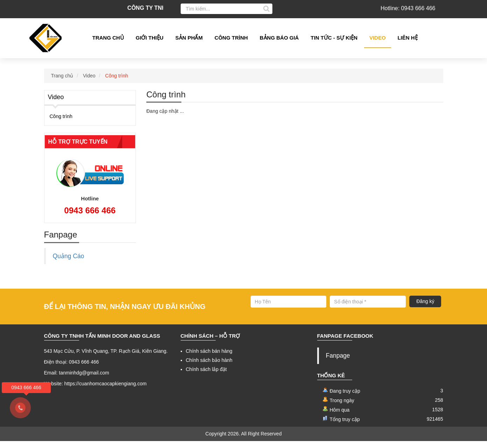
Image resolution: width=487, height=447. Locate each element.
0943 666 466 (90, 216)
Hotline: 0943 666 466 (408, 8)
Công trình (116, 81)
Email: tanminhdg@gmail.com (76, 379)
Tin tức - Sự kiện (334, 38)
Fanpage (338, 361)
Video (377, 38)
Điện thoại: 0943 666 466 (71, 368)
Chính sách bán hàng (209, 357)
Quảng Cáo (68, 262)
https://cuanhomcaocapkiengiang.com (105, 390)
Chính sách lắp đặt (206, 375)
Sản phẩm (189, 38)
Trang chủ (108, 38)
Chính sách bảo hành (209, 366)
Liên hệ (407, 38)
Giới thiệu (150, 38)
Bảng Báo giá (279, 38)
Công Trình (231, 38)
